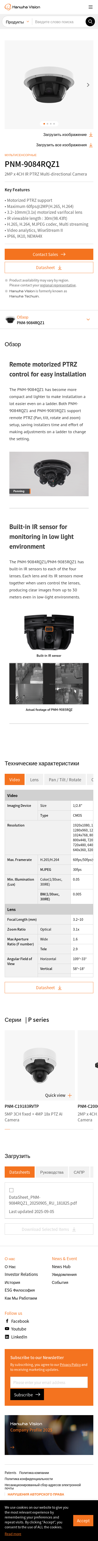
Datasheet (49, 267)
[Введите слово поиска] (59, 20)
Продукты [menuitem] (15, 21)
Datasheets (19, 1172)
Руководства (51, 1172)
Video (14, 779)
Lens (34, 779)
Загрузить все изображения (64, 144)
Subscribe (27, 1395)
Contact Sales (49, 254)
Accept (83, 1520)
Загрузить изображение (68, 134)
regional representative (58, 285)
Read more (13, 1533)
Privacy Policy (70, 1364)
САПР (79, 1172)
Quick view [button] (58, 1095)
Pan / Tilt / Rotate (65, 779)
